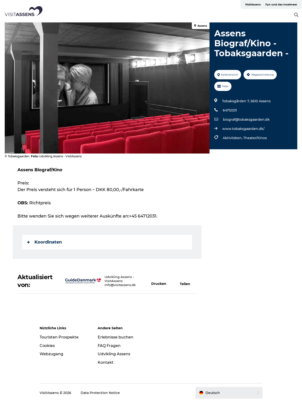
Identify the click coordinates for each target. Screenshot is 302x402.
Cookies (47, 345)
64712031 (230, 110)
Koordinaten (44, 242)
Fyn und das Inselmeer (281, 4)
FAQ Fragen (109, 345)
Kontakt (105, 362)
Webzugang (51, 354)
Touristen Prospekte (59, 337)
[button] (161, 281)
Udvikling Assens (114, 354)
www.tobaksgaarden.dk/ (243, 129)
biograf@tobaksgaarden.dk (246, 119)
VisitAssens (253, 4)
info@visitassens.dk (120, 285)
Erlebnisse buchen (115, 337)
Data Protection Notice (100, 393)
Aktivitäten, (233, 138)
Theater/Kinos (255, 138)
